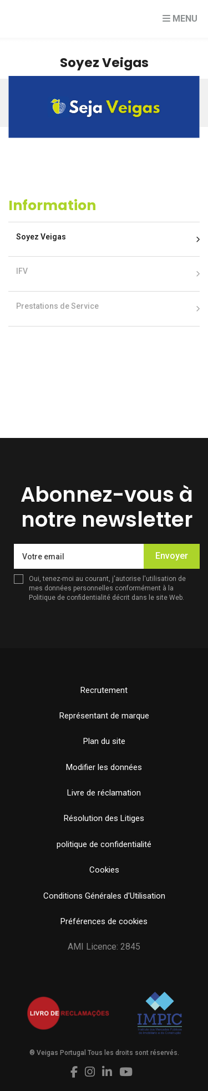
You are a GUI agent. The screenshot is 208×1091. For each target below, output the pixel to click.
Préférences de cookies (104, 921)
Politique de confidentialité (69, 597)
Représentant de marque (104, 716)
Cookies (104, 870)
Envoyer (171, 555)
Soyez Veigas (41, 236)
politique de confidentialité (104, 844)
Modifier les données (104, 767)
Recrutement (104, 690)
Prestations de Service (57, 306)
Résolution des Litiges (104, 818)
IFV (22, 271)
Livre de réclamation (104, 793)
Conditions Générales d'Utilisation (104, 896)
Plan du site (104, 741)
